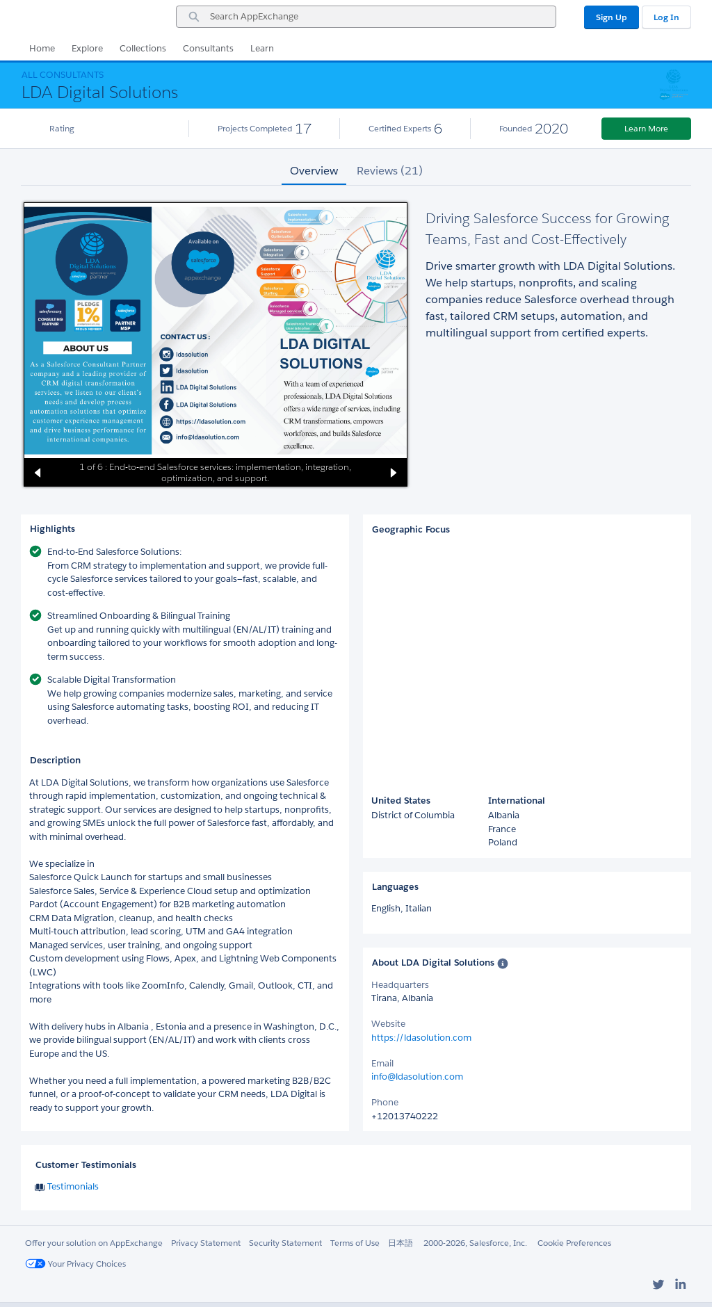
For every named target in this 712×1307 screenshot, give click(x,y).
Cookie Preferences (574, 1243)
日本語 (400, 1243)
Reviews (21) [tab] (390, 170)
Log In (666, 17)
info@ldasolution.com (417, 1076)
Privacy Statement (206, 1243)
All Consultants (63, 75)
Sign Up (611, 17)
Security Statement (285, 1243)
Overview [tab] (314, 170)
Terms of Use (355, 1243)
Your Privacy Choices (75, 1263)
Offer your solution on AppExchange (94, 1243)
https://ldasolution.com (421, 1038)
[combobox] (366, 17)
